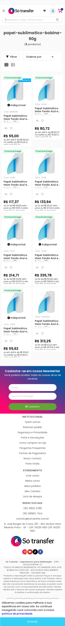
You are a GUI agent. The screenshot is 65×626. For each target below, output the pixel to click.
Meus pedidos (32, 486)
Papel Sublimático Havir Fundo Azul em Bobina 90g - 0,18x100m (16, 330)
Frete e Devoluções (32, 437)
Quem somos (32, 422)
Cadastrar (32, 406)
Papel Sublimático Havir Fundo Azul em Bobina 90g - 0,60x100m (16, 257)
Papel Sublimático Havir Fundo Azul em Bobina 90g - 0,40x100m (47, 183)
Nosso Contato (32, 458)
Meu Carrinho (32, 491)
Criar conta (32, 475)
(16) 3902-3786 (32, 508)
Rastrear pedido (32, 427)
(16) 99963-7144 (32, 513)
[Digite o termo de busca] (28, 19)
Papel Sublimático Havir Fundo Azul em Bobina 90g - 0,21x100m (47, 110)
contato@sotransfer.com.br (32, 518)
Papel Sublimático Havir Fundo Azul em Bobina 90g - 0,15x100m (16, 117)
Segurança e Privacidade (32, 432)
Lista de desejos (32, 496)
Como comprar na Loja (32, 443)
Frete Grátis (32, 463)
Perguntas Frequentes (33, 448)
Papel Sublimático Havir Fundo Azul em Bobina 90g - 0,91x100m (47, 323)
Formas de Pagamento (32, 453)
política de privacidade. (17, 613)
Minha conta (32, 481)
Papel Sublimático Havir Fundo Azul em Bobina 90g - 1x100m (47, 257)
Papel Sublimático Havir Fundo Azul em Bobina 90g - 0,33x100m (16, 183)
